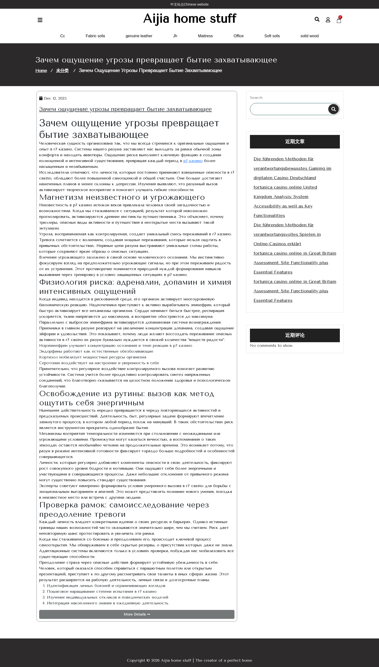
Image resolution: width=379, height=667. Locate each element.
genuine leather (139, 36)
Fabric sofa (95, 36)
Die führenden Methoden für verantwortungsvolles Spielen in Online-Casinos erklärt (287, 234)
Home (41, 70)
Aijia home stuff (189, 19)
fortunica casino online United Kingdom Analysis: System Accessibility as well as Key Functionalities (285, 201)
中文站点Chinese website (189, 4)
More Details (137, 614)
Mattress (205, 36)
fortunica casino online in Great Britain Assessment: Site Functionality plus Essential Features (295, 263)
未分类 (62, 70)
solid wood (309, 36)
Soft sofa (272, 36)
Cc (62, 36)
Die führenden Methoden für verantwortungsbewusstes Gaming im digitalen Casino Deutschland (292, 168)
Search (256, 97)
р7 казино (193, 160)
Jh (175, 36)
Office (239, 36)
